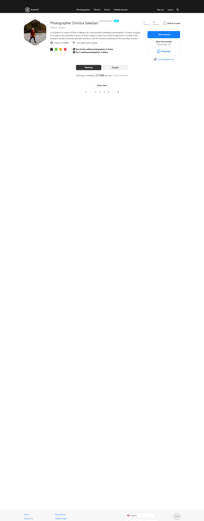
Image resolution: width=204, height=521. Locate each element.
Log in (170, 9)
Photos (97, 9)
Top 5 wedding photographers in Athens (92, 52)
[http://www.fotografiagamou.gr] (164, 59)
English (132, 515)
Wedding (89, 67)
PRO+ (116, 21)
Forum (107, 9)
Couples (115, 67)
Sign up (160, 9)
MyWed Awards (121, 9)
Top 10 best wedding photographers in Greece (94, 49)
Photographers (83, 9)
